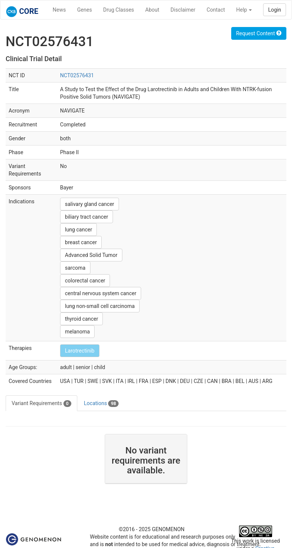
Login (274, 10)
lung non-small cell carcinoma (100, 306)
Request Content (258, 33)
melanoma (77, 332)
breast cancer (81, 242)
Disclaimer (182, 10)
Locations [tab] (101, 403)
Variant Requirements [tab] (41, 403)
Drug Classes (118, 10)
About (152, 10)
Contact (215, 10)
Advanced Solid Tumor (91, 255)
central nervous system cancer (100, 293)
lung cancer (78, 230)
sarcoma (75, 268)
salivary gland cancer (89, 204)
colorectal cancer (85, 281)
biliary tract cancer (86, 217)
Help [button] (244, 10)
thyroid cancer (81, 319)
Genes (84, 10)
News (59, 10)
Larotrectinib (80, 351)
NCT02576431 (77, 75)
